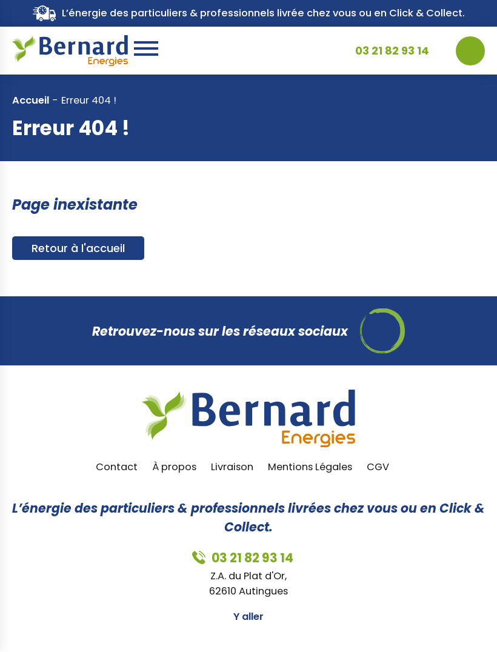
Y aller (248, 617)
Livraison (232, 467)
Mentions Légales (310, 467)
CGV (378, 467)
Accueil (30, 100)
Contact (117, 467)
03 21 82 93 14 (392, 50)
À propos (174, 467)
